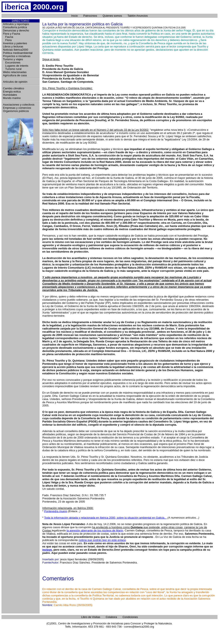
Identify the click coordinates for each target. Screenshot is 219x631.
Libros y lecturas (13, 46)
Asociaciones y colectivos (18, 104)
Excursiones (12, 62)
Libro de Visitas (90, 617)
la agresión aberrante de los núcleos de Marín (95, 530)
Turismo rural (12, 69)
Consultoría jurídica (15, 27)
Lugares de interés (15, 65)
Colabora (111, 617)
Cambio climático (13, 88)
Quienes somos (112, 15)
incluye (47, 549)
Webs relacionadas (15, 72)
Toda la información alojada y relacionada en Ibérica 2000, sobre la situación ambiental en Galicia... (105, 517)
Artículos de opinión (15, 81)
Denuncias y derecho (16, 30)
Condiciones (130, 617)
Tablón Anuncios (137, 15)
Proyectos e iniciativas (17, 56)
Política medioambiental (18, 52)
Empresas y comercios (17, 107)
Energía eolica (12, 91)
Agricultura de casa (15, 75)
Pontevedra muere (55, 511)
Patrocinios (90, 15)
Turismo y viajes (13, 59)
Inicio (74, 15)
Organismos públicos (16, 111)
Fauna (8, 36)
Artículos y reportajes (16, 24)
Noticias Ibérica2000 (15, 49)
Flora (7, 40)
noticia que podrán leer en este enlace (102, 540)
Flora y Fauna (11, 33)
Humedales (10, 94)
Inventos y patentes (15, 43)
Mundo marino (12, 98)
